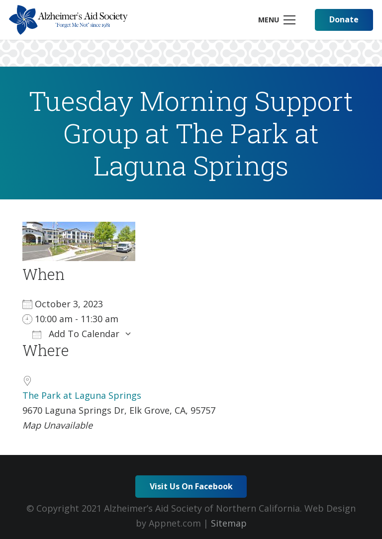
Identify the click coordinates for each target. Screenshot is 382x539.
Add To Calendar (75, 334)
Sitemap (229, 523)
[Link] (68, 20)
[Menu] (276, 19)
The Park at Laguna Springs (81, 395)
